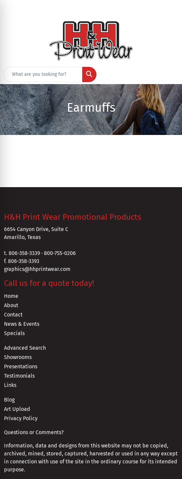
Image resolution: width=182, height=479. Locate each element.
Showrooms (18, 357)
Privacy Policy (21, 418)
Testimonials (19, 376)
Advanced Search (25, 348)
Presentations (20, 366)
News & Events (21, 324)
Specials (14, 333)
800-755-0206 (60, 253)
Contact (13, 314)
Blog (9, 400)
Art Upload (17, 409)
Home (11, 296)
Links (10, 385)
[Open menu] (168, 74)
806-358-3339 (24, 253)
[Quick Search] (43, 74)
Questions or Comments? (34, 432)
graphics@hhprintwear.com (37, 269)
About (11, 305)
